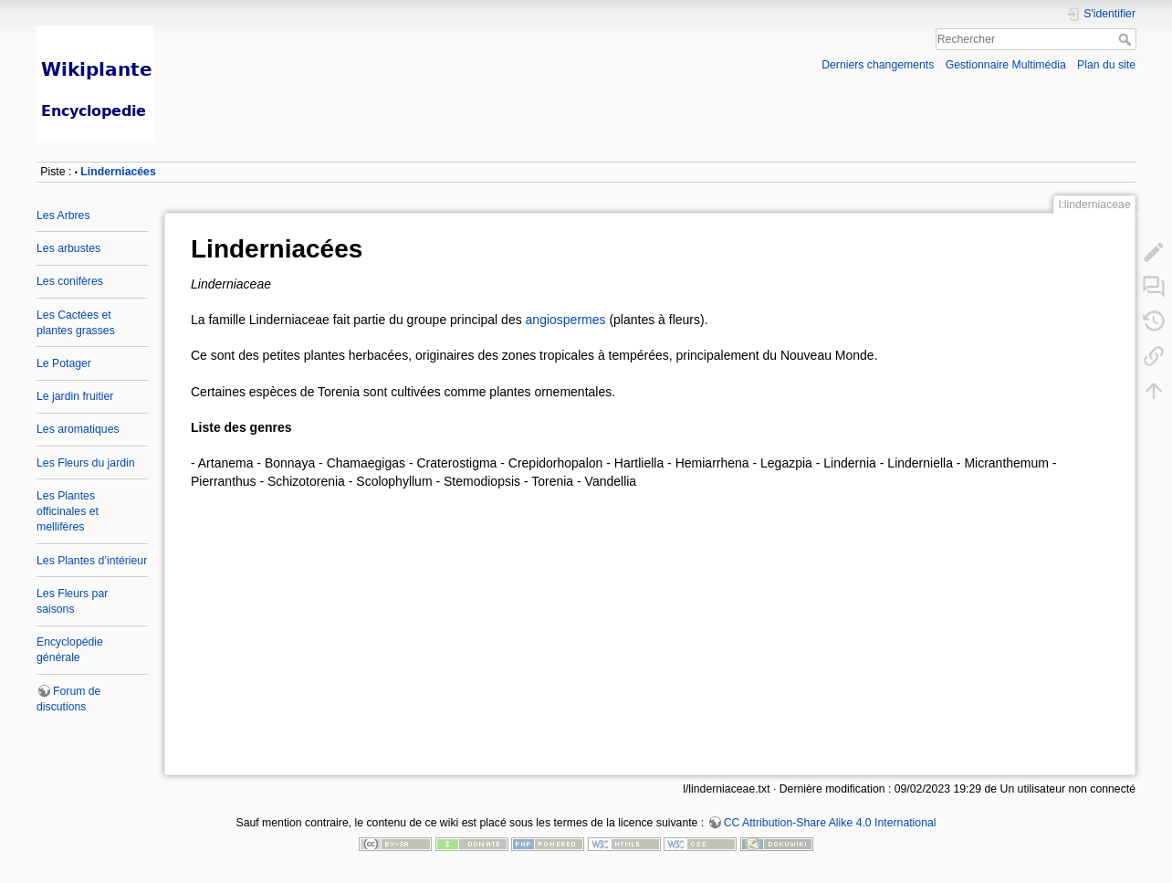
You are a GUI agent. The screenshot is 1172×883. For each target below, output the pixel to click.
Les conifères (70, 281)
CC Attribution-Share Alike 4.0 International (830, 822)
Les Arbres (63, 215)
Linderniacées (117, 171)
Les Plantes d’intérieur (92, 560)
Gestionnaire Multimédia (1006, 64)
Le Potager (64, 363)
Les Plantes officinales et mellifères (68, 511)
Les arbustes (68, 248)
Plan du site (1106, 64)
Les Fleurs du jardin (86, 463)
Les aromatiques (78, 429)
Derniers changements (877, 64)
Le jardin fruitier (75, 396)
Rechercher (1126, 39)
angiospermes (566, 319)
